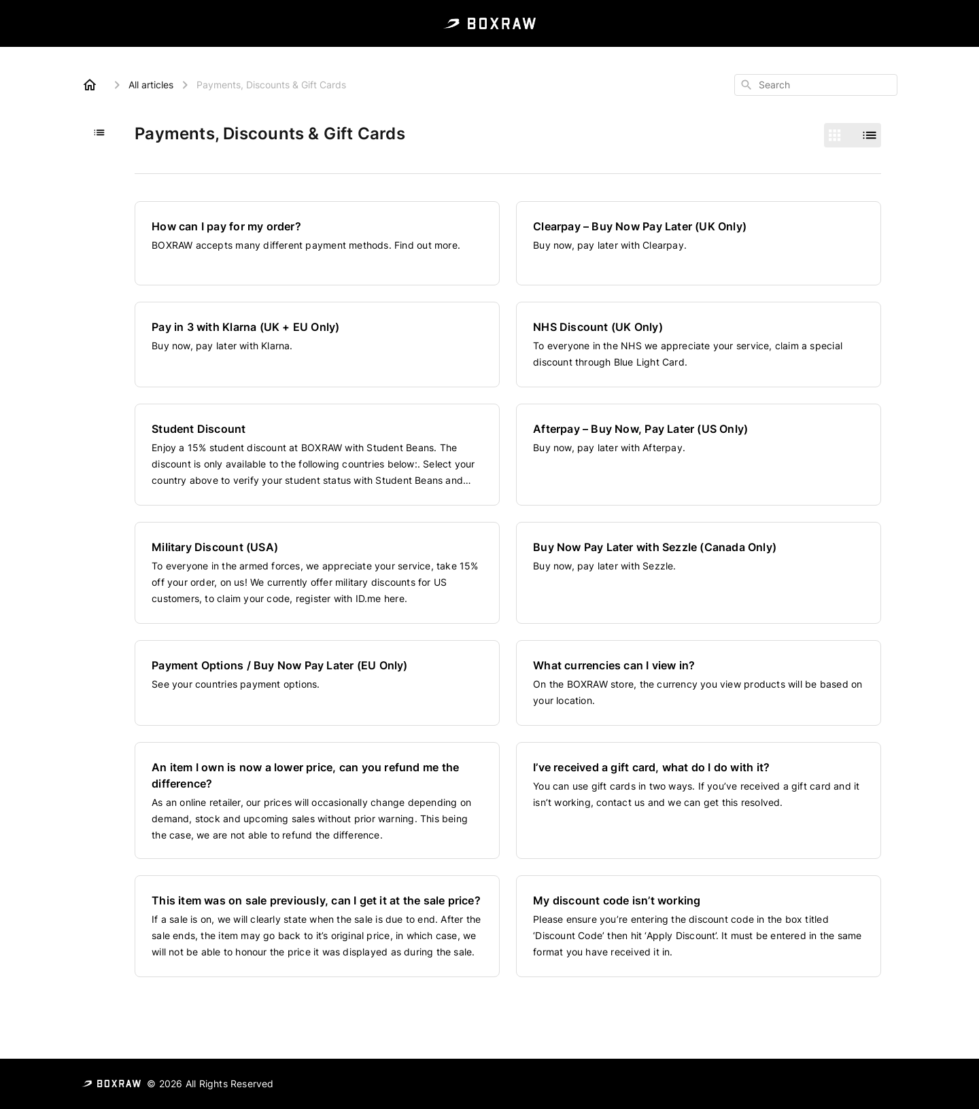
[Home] (90, 85)
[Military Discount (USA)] (317, 573)
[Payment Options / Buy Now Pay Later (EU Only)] (317, 683)
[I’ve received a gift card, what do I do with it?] (698, 800)
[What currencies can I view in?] (698, 683)
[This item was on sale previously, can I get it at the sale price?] (317, 926)
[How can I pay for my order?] (317, 243)
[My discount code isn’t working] (698, 926)
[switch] (852, 135)
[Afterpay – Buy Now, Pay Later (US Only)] (698, 455)
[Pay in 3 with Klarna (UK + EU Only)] (317, 344)
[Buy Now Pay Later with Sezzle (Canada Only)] (698, 573)
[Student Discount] (317, 455)
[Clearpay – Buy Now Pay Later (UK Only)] (698, 243)
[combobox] (815, 85)
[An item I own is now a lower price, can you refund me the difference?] (317, 800)
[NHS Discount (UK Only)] (698, 344)
